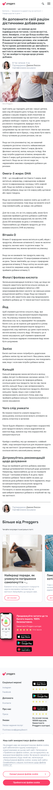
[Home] (8, 3)
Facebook (6, 692)
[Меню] (49, 4)
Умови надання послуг (12, 725)
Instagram (6, 687)
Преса (5, 714)
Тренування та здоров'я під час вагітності (26, 11)
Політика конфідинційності (14, 730)
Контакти (6, 703)
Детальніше (12, 598)
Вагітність (5, 11)
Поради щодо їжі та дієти (11, 13)
